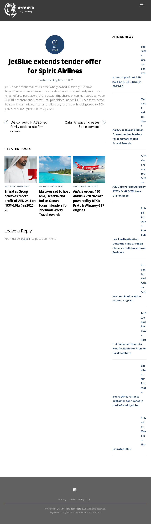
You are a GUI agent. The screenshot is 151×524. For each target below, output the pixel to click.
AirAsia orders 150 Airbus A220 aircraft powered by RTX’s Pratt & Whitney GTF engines (88, 200)
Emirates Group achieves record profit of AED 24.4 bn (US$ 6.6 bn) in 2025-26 (19, 200)
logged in (25, 239)
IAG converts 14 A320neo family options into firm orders (28, 127)
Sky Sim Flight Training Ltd (69, 508)
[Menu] (141, 4)
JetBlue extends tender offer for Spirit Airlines (55, 66)
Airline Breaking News (52, 80)
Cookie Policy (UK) (80, 499)
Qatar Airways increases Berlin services (82, 125)
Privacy (62, 499)
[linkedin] (75, 489)
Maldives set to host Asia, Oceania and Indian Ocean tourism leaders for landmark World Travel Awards (54, 203)
